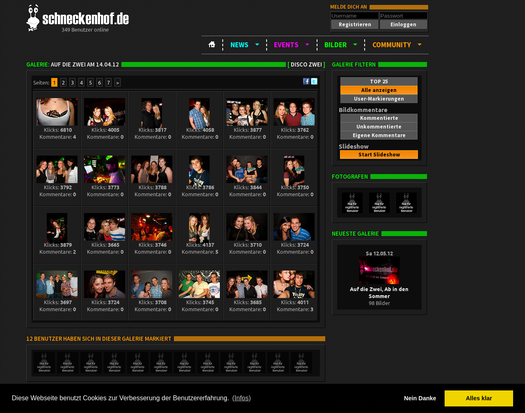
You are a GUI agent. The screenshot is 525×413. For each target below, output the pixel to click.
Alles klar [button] (479, 398)
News (240, 44)
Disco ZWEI (306, 64)
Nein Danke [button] (420, 398)
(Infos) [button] (241, 398)
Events (286, 44)
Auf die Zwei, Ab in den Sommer (379, 288)
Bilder (335, 44)
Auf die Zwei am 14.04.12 (85, 64)
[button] (354, 24)
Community (391, 44)
